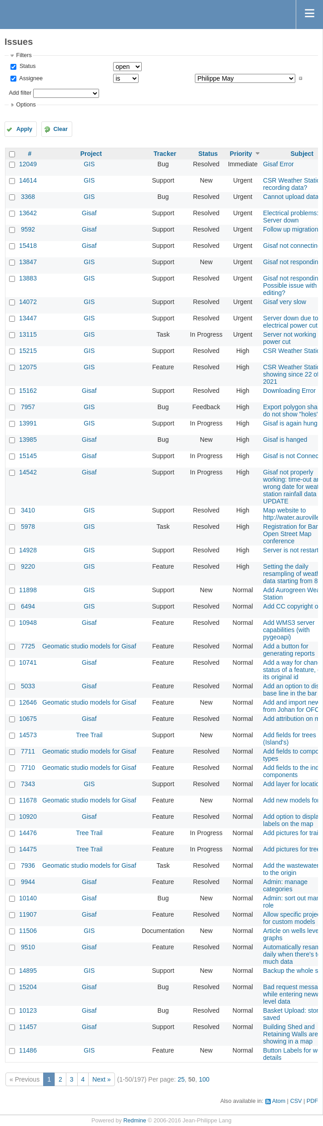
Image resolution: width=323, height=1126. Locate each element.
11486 (28, 1050)
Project (91, 153)
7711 (28, 751)
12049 (28, 164)
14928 (28, 550)
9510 (28, 947)
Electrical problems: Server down (290, 216)
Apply (24, 129)
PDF (312, 1101)
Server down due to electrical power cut (290, 321)
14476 (28, 832)
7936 (28, 865)
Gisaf (89, 213)
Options (25, 104)
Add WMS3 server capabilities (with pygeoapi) (289, 630)
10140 (28, 898)
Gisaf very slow (284, 301)
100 (204, 1079)
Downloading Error (289, 390)
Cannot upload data (290, 196)
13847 (28, 262)
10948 (28, 622)
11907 (28, 914)
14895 (28, 970)
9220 (28, 566)
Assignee (30, 78)
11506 (28, 930)
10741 (28, 662)
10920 (28, 816)
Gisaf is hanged (285, 439)
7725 (28, 646)
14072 (28, 301)
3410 (28, 510)
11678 (28, 800)
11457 (28, 1026)
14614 (28, 180)
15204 (28, 987)
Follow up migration (290, 229)
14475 (28, 849)
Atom (278, 1101)
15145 (28, 455)
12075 (28, 367)
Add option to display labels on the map (292, 820)
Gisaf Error (278, 164)
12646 (28, 702)
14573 (28, 735)
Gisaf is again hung (290, 423)
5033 (28, 686)
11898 (28, 590)
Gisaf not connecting (292, 245)
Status (26, 66)
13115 (28, 334)
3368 (28, 196)
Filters (23, 55)
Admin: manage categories (285, 885)
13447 (28, 318)
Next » (101, 1079)
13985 (28, 439)
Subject (301, 153)
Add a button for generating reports (289, 650)
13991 (28, 423)
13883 (28, 278)
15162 (28, 390)
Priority (241, 153)
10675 (28, 718)
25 (181, 1079)
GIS (89, 164)
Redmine (134, 1120)
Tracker (165, 153)
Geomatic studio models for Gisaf (89, 646)
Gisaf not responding (292, 262)
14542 (28, 472)
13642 (28, 213)
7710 (28, 767)
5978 (28, 526)
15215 (28, 350)
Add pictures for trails (293, 832)
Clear (60, 129)
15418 (28, 245)
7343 (28, 784)
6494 (28, 606)
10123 (28, 1010)
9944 (28, 881)
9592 (28, 229)
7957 (28, 407)
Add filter (20, 93)
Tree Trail (89, 735)
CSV (296, 1101)
